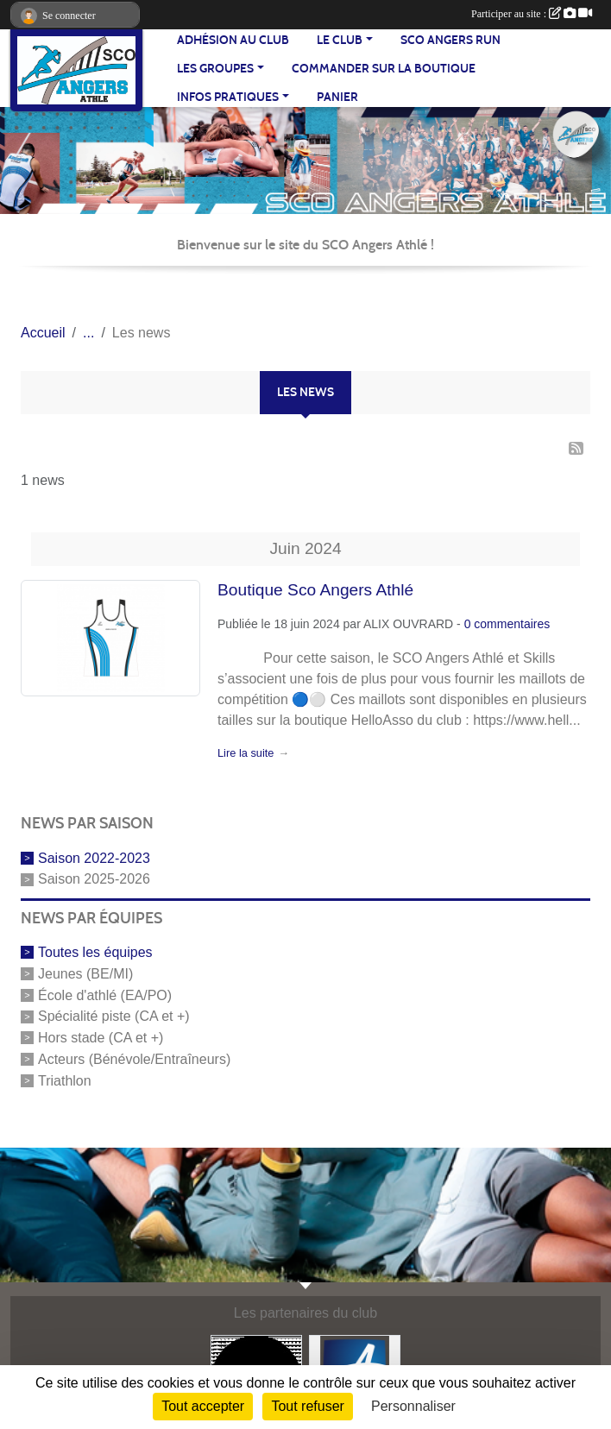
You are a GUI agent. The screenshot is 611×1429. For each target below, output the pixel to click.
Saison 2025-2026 (94, 879)
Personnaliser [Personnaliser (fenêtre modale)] (413, 1406)
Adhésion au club (233, 40)
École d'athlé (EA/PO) (105, 994)
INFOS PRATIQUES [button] (228, 97)
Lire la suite (245, 752)
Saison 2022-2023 (94, 857)
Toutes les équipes (95, 952)
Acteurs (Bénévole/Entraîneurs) (134, 1059)
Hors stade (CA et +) (100, 1037)
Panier (337, 97)
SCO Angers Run (450, 40)
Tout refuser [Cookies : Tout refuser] (307, 1406)
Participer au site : (531, 14)
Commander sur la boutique (384, 68)
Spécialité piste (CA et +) (114, 1016)
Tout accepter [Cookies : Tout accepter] (202, 1406)
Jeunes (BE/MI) (85, 973)
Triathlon (64, 1080)
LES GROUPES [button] (215, 68)
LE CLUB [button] (339, 40)
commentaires (512, 624)
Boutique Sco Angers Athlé (315, 590)
